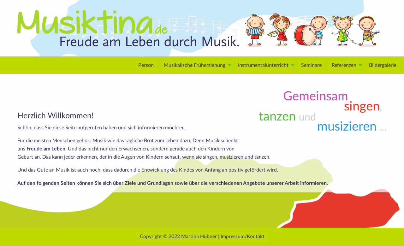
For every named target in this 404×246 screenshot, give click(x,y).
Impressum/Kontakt (242, 236)
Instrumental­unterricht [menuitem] (263, 65)
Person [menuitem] (146, 65)
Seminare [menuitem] (311, 65)
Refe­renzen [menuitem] (344, 65)
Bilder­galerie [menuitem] (382, 65)
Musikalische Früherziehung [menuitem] (194, 65)
